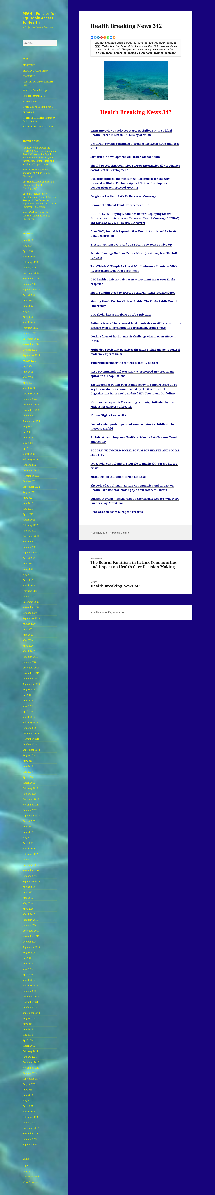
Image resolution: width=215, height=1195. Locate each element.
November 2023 (31, 410)
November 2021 (31, 541)
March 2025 (29, 322)
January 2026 (29, 267)
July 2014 (27, 1023)
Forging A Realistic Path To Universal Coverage (123, 196)
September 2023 (31, 421)
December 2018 (31, 733)
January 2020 (29, 662)
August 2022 (29, 492)
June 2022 (28, 503)
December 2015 (31, 930)
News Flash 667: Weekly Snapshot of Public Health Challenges (36, 215)
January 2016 (29, 925)
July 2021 (27, 563)
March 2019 (29, 716)
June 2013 (28, 1095)
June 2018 (28, 766)
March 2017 (29, 848)
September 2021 (31, 552)
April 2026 (28, 251)
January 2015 (29, 990)
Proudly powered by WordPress (107, 612)
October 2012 (30, 1138)
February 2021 (30, 590)
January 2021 (29, 596)
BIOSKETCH (29, 65)
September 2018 (31, 749)
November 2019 (31, 673)
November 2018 (31, 738)
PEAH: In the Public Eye (35, 90)
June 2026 (28, 240)
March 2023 (29, 453)
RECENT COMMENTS (34, 95)
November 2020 (31, 607)
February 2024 (30, 393)
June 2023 (28, 437)
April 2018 (28, 777)
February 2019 (30, 722)
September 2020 (31, 618)
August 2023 (29, 426)
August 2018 (29, 755)
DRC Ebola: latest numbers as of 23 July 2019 (120, 314)
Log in (26, 1165)
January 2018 (29, 793)
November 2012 (31, 1133)
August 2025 (29, 294)
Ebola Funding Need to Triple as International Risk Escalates (132, 292)
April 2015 (28, 974)
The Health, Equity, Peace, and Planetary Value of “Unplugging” (38, 185)
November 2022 (31, 475)
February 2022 (30, 525)
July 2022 (27, 497)
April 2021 (28, 579)
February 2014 (30, 1051)
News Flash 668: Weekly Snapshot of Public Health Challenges (36, 173)
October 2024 (30, 349)
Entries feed (29, 1171)
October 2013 (30, 1073)
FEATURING (29, 76)
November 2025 (31, 278)
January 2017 (29, 859)
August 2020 (29, 623)
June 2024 (28, 371)
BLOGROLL (28, 112)
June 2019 (28, 700)
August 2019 (29, 689)
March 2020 (29, 651)
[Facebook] (92, 37)
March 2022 (29, 519)
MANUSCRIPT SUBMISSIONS (38, 106)
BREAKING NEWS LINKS (36, 70)
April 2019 (28, 711)
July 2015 (27, 958)
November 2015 (31, 936)
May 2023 (28, 442)
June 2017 (28, 832)
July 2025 (27, 300)
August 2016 (29, 886)
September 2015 (31, 947)
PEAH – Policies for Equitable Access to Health (39, 18)
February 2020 (30, 656)
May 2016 (28, 903)
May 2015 (28, 969)
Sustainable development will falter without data (125, 157)
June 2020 (28, 634)
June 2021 (28, 569)
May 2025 (28, 311)
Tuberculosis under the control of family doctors (124, 363)
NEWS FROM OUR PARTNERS (38, 126)
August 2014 (29, 1018)
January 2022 (29, 530)
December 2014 (31, 996)
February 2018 (30, 788)
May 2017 (28, 837)
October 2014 (30, 1007)
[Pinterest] (101, 37)
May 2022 (28, 508)
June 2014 (28, 1029)
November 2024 (31, 344)
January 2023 (29, 464)
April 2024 (28, 382)
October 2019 (30, 678)
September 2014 (31, 1012)
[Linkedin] (98, 37)
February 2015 (30, 985)
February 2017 (30, 853)
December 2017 (31, 799)
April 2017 (28, 843)
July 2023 (27, 431)
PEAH (97, 46)
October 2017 (30, 810)
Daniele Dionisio (120, 532)
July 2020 (27, 629)
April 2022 (28, 514)
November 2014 (31, 1001)
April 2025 (28, 316)
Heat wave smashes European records (116, 512)
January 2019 (29, 727)
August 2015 (29, 952)
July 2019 (27, 695)
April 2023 (28, 448)
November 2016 (31, 870)
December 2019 (31, 667)
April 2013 (28, 1106)
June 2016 (28, 897)
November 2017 (31, 804)
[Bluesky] (111, 37)
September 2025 (31, 289)
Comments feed (31, 1176)
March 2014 (29, 1045)
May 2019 (28, 706)
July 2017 (27, 826)
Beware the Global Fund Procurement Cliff (119, 205)
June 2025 (28, 305)
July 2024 (27, 366)
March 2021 (29, 585)
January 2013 (29, 1122)
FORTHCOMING (31, 101)
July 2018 (27, 760)
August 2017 (29, 821)
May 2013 (28, 1100)
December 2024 (31, 338)
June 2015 (28, 963)
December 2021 (31, 536)
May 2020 (28, 640)
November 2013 (31, 1067)
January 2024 (29, 399)
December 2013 (31, 1062)
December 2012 (31, 1128)
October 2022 (30, 481)
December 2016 (31, 864)
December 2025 (31, 273)
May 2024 (28, 377)
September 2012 (31, 1144)
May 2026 (28, 245)
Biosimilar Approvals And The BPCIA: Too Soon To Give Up (131, 244)
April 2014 (28, 1040)
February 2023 (30, 459)
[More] (114, 37)
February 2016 (30, 919)
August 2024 (29, 360)
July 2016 (27, 892)
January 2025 (29, 333)
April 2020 (28, 645)
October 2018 (30, 744)
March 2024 (29, 388)
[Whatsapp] (108, 37)
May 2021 (28, 574)
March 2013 (29, 1111)
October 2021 (30, 547)
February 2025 (30, 327)
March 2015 (29, 980)
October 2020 (30, 612)
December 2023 (31, 404)
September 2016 (31, 881)
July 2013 (27, 1089)
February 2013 (30, 1117)
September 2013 (31, 1078)
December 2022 (31, 470)
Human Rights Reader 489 (108, 415)
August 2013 (29, 1084)
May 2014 (28, 1034)
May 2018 (28, 771)
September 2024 (31, 355)
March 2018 (29, 782)
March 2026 (29, 256)
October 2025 (30, 284)
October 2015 (30, 941)
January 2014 (29, 1056)
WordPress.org (30, 1181)
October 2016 (30, 875)
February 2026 (30, 262)
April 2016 (28, 908)
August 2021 (29, 558)
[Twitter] (95, 37)
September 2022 (31, 486)
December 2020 (31, 601)
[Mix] (104, 37)
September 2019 (31, 684)
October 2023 (30, 415)
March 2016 (29, 914)
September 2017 (31, 815)
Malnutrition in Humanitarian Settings (118, 477)
